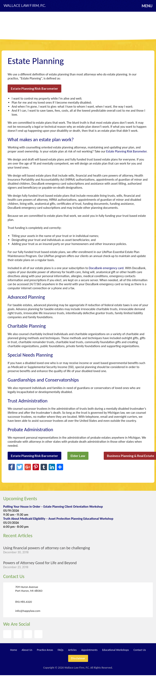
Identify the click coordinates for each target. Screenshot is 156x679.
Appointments (89, 650)
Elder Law (78, 456)
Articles (72, 650)
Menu (147, 6)
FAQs (61, 650)
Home (13, 650)
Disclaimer (78, 658)
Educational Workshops (115, 650)
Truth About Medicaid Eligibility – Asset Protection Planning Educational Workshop (58, 519)
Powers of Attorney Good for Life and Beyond (40, 562)
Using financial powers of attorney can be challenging (46, 547)
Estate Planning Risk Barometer (34, 88)
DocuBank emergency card (106, 268)
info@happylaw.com (27, 611)
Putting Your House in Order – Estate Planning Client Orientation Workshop (53, 506)
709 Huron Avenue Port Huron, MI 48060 (28, 589)
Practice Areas (45, 650)
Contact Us (13, 576)
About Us (27, 650)
